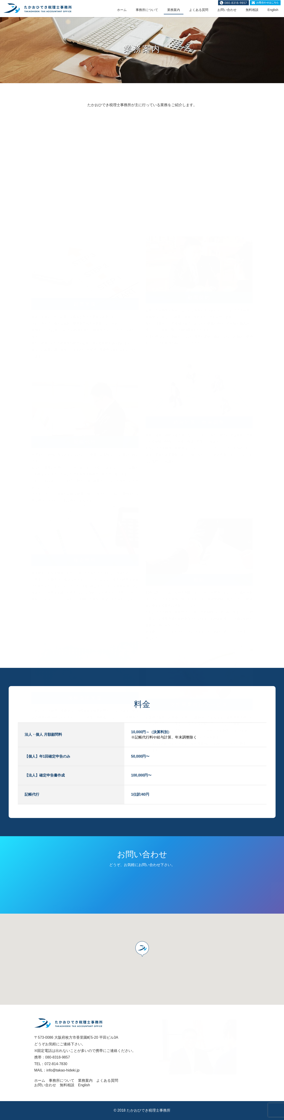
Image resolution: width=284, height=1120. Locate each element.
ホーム (122, 10)
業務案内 (173, 10)
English (273, 10)
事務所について (147, 10)
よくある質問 (198, 10)
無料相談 (252, 10)
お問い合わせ (227, 10)
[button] (142, 951)
